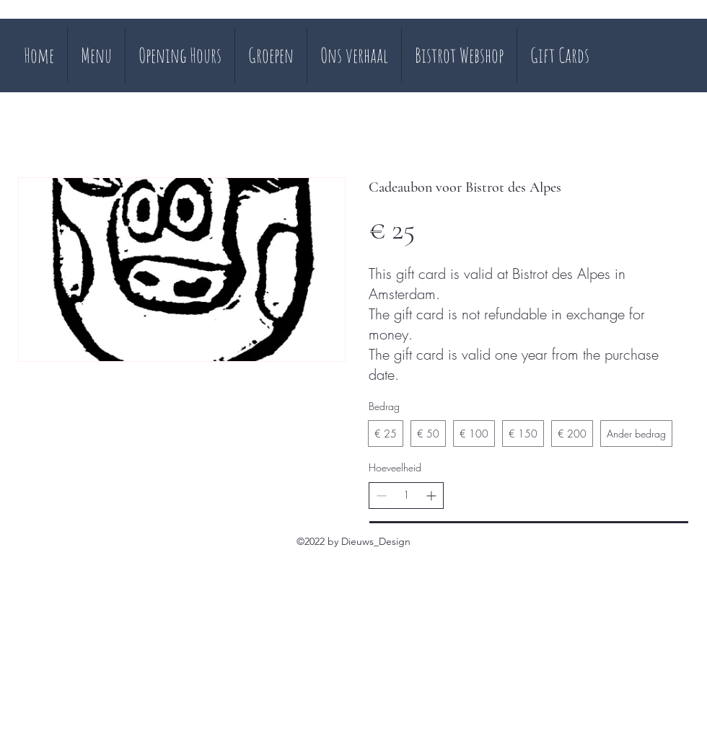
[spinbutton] (406, 495)
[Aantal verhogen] (431, 495)
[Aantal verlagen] (381, 495)
